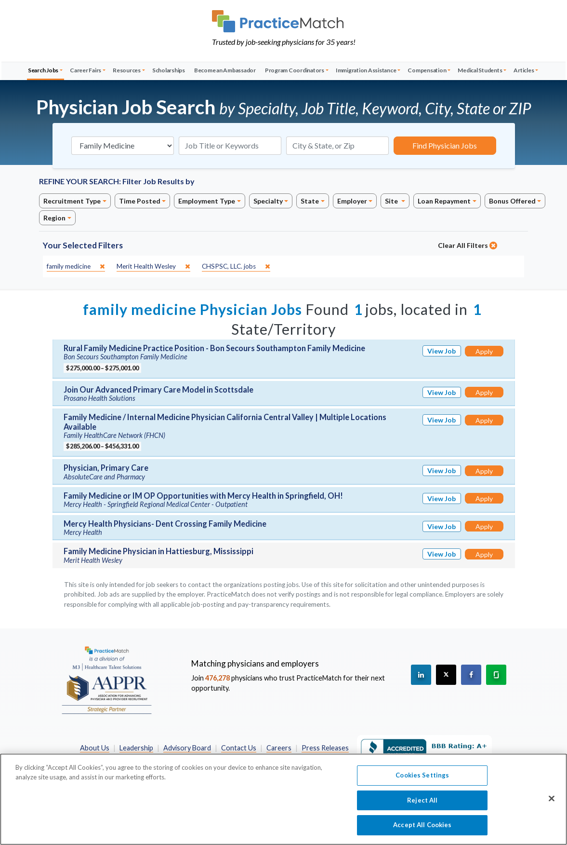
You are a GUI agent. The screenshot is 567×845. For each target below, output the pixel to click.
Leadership (136, 748)
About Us (94, 748)
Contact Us (238, 748)
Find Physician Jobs (444, 145)
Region (54, 218)
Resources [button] (127, 70)
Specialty (268, 201)
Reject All (422, 804)
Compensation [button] (427, 70)
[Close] (551, 803)
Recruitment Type (72, 201)
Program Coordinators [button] (294, 70)
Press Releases (325, 748)
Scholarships (168, 70)
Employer (352, 201)
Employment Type (206, 201)
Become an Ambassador (225, 70)
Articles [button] (524, 70)
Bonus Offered (512, 201)
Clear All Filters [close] (467, 245)
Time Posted (139, 201)
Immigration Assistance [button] (366, 70)
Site (392, 201)
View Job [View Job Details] (441, 351)
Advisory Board (187, 748)
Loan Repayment (444, 201)
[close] (76, 266)
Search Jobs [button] (43, 70)
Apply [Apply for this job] (484, 351)
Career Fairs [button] (85, 70)
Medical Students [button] (480, 70)
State (310, 201)
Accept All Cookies (422, 829)
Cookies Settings (422, 779)
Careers (278, 748)
